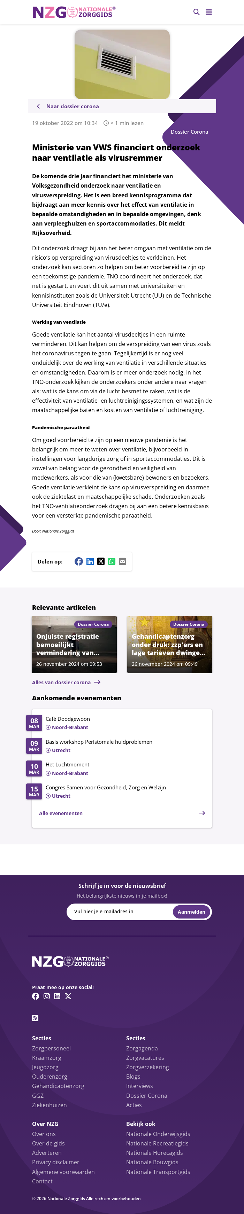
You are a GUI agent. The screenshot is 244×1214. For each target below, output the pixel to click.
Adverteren (47, 1153)
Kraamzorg (46, 1058)
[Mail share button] (122, 561)
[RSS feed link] (35, 1018)
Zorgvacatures (145, 1058)
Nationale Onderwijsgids (158, 1134)
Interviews (139, 1086)
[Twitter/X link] (68, 996)
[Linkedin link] (57, 996)
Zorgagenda (142, 1048)
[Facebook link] (35, 996)
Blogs (133, 1076)
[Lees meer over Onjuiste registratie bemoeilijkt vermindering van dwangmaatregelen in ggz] (74, 644)
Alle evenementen (61, 813)
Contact (42, 1181)
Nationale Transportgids (158, 1172)
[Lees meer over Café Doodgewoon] (115, 723)
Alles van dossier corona (61, 682)
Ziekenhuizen (49, 1105)
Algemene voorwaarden (63, 1172)
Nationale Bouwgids (152, 1162)
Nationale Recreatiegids (157, 1143)
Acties (134, 1105)
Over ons (44, 1134)
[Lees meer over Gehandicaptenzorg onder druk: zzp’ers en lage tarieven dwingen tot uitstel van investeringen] (169, 644)
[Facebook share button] (79, 561)
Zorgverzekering (147, 1067)
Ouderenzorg (49, 1076)
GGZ (38, 1095)
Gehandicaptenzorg (58, 1086)
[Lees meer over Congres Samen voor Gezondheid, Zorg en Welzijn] (115, 792)
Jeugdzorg (45, 1067)
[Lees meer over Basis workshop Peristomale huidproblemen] (115, 746)
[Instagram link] (47, 996)
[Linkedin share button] (90, 561)
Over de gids (48, 1143)
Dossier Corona (189, 131)
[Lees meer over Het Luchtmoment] (115, 769)
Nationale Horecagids (154, 1153)
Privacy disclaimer (55, 1162)
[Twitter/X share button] (101, 561)
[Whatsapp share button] (111, 561)
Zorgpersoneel (51, 1048)
